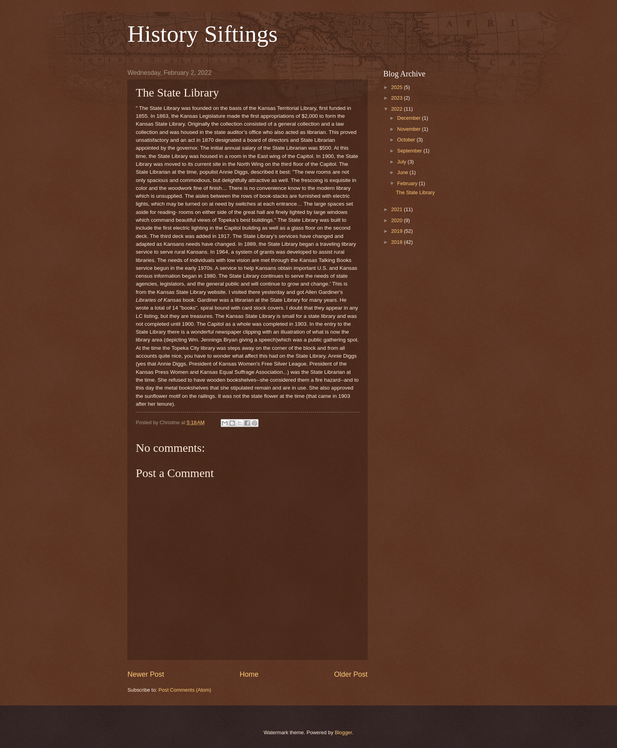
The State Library (415, 192)
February (408, 183)
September (410, 151)
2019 (397, 231)
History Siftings (202, 34)
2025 (397, 87)
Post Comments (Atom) (185, 690)
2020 (397, 220)
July (402, 162)
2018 (397, 242)
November (409, 129)
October (406, 140)
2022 (397, 109)
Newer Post (145, 674)
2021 (397, 209)
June (403, 172)
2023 (397, 98)
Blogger (343, 732)
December (409, 118)
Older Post (351, 674)
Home (249, 674)
